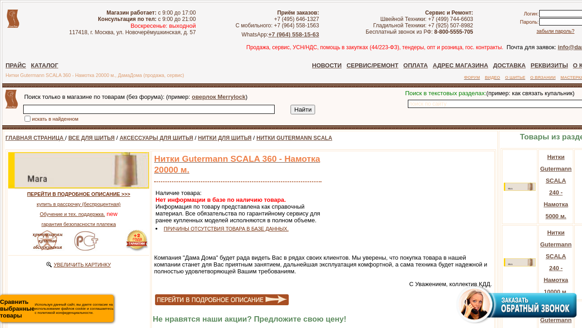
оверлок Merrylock (219, 96)
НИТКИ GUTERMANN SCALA (294, 138)
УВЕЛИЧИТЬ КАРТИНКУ (82, 264)
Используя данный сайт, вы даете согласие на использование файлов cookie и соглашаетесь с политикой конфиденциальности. (56, 308)
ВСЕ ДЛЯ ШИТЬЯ (91, 138)
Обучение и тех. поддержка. (72, 214)
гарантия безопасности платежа (78, 224)
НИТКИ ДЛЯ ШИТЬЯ (225, 138)
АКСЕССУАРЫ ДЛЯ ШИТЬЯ (156, 138)
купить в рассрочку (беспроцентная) (79, 204)
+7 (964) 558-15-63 (305, 34)
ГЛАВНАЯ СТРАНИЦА (35, 138)
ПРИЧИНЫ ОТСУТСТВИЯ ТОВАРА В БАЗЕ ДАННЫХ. (226, 228)
